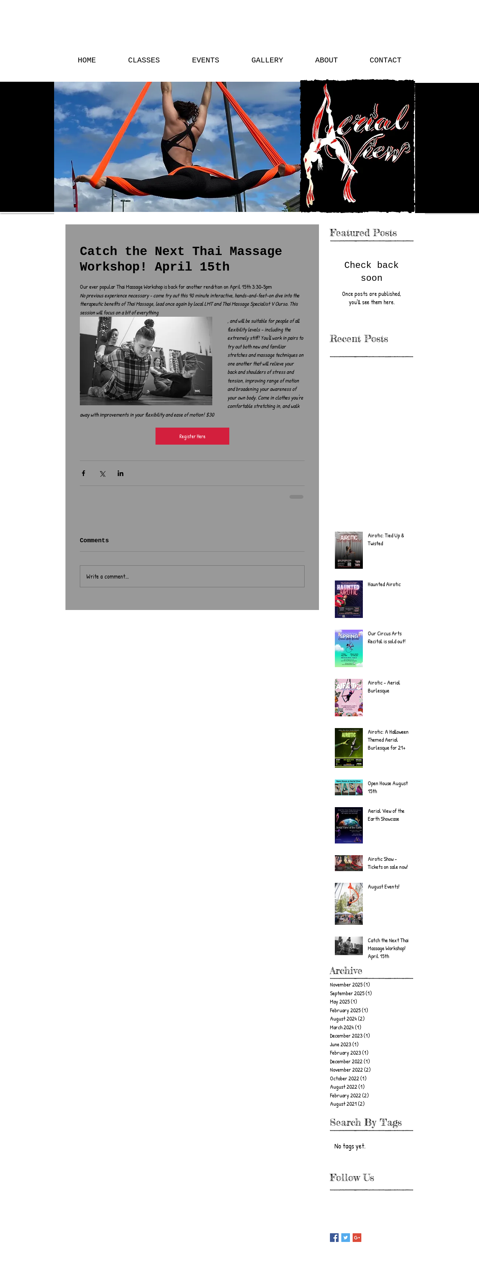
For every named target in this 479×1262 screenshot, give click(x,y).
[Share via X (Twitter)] (102, 473)
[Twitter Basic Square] (345, 1237)
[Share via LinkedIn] (120, 473)
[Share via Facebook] (83, 473)
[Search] (417, 107)
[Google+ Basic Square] (357, 1237)
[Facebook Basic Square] (334, 1237)
